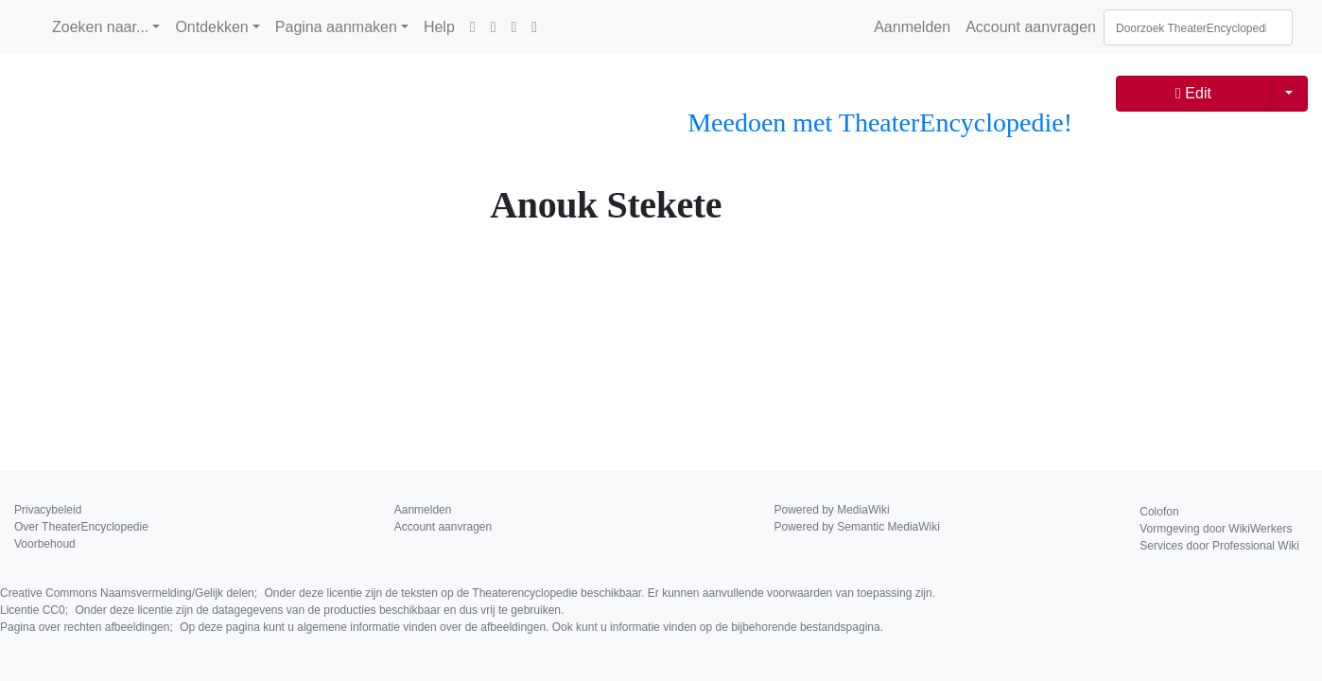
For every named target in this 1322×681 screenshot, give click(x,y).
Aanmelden (912, 27)
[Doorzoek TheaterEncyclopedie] (1198, 27)
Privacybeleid (47, 509)
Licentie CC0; (282, 610)
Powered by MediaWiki (832, 509)
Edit (1193, 93)
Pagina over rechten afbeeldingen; (441, 627)
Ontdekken (211, 27)
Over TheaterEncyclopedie (81, 526)
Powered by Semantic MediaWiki (857, 526)
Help (439, 27)
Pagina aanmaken (336, 27)
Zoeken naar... (100, 27)
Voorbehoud (45, 543)
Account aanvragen (1030, 27)
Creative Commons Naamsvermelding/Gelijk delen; (467, 593)
